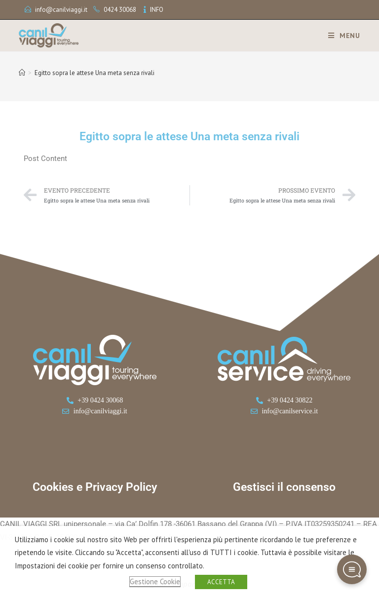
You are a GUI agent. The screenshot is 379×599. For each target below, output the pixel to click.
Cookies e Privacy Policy (95, 487)
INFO (156, 9)
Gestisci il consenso (284, 487)
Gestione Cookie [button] (155, 581)
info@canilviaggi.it (61, 9)
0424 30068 (120, 9)
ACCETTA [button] (221, 582)
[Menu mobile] (340, 35)
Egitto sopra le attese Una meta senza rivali (94, 73)
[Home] (22, 73)
